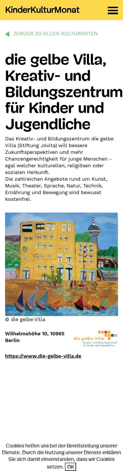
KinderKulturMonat (42, 10)
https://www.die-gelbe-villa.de (43, 356)
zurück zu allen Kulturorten (55, 33)
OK (70, 466)
